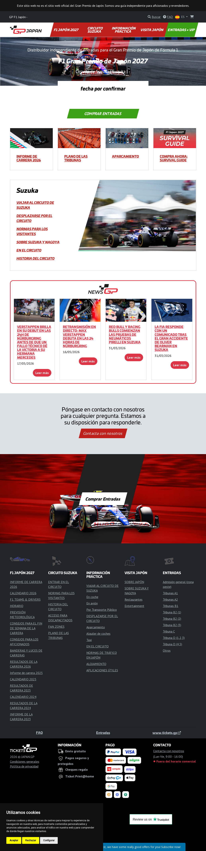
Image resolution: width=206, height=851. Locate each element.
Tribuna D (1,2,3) (174, 638)
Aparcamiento (125, 156)
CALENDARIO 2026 (23, 593)
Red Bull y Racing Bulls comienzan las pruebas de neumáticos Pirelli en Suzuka (125, 334)
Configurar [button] (49, 840)
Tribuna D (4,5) (172, 644)
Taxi (89, 640)
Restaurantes (134, 599)
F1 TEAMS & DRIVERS (25, 599)
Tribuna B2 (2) (172, 619)
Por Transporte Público (101, 610)
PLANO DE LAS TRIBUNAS (76, 158)
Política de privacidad (24, 766)
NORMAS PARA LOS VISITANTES (32, 231)
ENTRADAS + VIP (181, 29)
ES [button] (180, 17)
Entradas (103, 732)
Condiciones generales (24, 761)
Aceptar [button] (14, 840)
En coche (92, 597)
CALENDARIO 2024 (23, 697)
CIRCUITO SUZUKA (95, 30)
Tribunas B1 (170, 606)
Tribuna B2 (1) (172, 612)
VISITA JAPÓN (152, 29)
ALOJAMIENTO (96, 664)
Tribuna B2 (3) (172, 625)
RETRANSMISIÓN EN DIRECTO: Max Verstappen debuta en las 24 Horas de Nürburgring (79, 336)
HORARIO (16, 606)
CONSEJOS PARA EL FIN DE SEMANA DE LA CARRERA (26, 628)
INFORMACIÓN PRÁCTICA (124, 30)
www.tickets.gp (166, 732)
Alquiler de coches (98, 634)
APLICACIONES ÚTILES (102, 670)
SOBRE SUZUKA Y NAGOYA (38, 242)
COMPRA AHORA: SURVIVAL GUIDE (174, 158)
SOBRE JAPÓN (134, 582)
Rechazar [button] (30, 840)
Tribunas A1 (170, 593)
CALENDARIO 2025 (23, 679)
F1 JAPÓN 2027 (66, 29)
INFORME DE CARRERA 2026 (29, 158)
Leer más (42, 373)
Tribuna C (169, 631)
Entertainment (134, 606)
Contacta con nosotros (103, 433)
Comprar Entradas (103, 113)
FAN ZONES (56, 627)
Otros (167, 650)
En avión (92, 603)
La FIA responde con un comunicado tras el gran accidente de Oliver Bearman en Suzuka (171, 338)
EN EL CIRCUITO (29, 250)
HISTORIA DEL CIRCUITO (36, 258)
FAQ (39, 732)
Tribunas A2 (170, 599)
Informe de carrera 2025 (26, 673)
